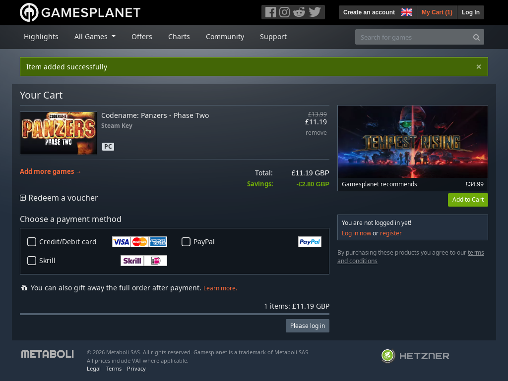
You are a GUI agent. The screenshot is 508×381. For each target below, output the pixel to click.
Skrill (103, 260)
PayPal (257, 241)
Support (273, 36)
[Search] (476, 37)
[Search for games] (412, 37)
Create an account (369, 12)
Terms (114, 368)
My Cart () (437, 12)
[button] (405, 11)
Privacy (136, 368)
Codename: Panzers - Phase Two (155, 115)
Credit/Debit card (103, 241)
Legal (94, 368)
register (391, 233)
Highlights (41, 36)
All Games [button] (92, 36)
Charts (179, 36)
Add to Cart (468, 199)
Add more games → (51, 171)
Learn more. (220, 288)
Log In (471, 12)
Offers (141, 36)
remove (316, 133)
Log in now (356, 233)
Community (225, 36)
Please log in (307, 326)
